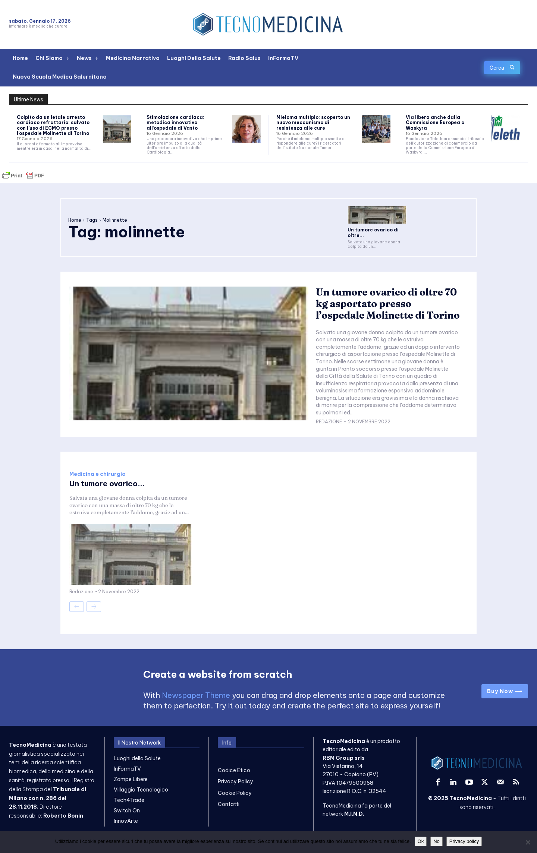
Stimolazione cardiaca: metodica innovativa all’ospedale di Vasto (175, 122)
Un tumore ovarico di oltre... (373, 232)
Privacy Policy (235, 781)
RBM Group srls (344, 758)
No (436, 841)
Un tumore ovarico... (107, 483)
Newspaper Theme (196, 695)
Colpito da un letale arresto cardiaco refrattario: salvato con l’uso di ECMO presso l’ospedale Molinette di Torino (53, 125)
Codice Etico (234, 770)
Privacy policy (464, 841)
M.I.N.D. (354, 814)
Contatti (228, 804)
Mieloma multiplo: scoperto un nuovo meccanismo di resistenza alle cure (313, 122)
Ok (421, 841)
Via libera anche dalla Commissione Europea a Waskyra (435, 122)
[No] (527, 842)
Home (74, 220)
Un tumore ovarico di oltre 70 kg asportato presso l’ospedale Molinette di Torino (388, 303)
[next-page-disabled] (94, 606)
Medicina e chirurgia (97, 474)
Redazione (329, 421)
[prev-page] (76, 606)
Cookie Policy (235, 793)
